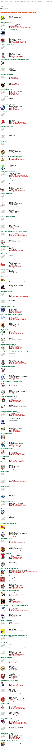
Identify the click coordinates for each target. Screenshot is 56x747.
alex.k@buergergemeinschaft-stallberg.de (19, 175)
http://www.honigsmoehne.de (18, 267)
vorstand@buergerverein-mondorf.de (18, 190)
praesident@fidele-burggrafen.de (18, 550)
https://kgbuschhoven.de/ (17, 536)
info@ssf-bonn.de (15, 677)
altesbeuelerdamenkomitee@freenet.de (19, 41)
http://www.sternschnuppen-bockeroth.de (20, 723)
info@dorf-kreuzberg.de (16, 182)
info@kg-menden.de (15, 378)
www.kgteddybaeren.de (17, 580)
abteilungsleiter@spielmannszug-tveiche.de (19, 700)
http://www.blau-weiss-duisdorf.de (18, 243)
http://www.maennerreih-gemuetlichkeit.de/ (20, 356)
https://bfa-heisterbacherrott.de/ (18, 168)
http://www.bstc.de (16, 109)
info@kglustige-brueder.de (16, 564)
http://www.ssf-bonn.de (17, 678)
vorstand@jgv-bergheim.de (17, 347)
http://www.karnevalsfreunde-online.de (19, 363)
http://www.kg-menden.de (17, 379)
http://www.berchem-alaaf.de (18, 333)
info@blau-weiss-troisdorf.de (17, 617)
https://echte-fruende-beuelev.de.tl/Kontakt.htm (20, 280)
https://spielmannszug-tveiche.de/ (18, 701)
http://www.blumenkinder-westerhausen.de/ (20, 505)
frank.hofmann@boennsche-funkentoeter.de (20, 122)
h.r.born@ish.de (15, 295)
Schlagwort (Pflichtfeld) (4, 4)
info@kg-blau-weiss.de (16, 497)
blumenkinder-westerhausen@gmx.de (18, 504)
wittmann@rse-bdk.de (16, 670)
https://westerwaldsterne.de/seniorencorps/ (20, 610)
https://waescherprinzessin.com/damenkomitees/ (21, 27)
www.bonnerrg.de (16, 94)
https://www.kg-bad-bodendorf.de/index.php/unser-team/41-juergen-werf (24, 571)
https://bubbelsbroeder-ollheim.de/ (19, 454)
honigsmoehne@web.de (16, 266)
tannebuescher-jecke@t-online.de (18, 159)
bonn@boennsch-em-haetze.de (17, 414)
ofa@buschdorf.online (16, 661)
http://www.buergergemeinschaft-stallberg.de (20, 176)
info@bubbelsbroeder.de (16, 453)
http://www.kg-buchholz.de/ (17, 588)
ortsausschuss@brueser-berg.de (18, 654)
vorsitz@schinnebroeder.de (17, 407)
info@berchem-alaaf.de (16, 332)
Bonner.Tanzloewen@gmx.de (17, 114)
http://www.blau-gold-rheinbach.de (19, 632)
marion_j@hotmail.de (16, 623)
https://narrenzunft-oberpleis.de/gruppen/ (20, 61)
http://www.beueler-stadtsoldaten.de (19, 57)
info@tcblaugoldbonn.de (16, 715)
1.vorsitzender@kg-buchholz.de (17, 587)
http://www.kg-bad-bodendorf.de (18, 572)
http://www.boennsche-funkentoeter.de (19, 123)
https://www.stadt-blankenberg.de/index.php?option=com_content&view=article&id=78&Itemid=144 (30, 228)
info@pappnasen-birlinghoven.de (18, 234)
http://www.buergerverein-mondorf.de (19, 191)
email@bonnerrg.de (15, 93)
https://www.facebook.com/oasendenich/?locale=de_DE (22, 647)
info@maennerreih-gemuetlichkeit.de (18, 355)
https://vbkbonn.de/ (16, 738)
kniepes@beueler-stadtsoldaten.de (18, 56)
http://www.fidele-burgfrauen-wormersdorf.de (20, 296)
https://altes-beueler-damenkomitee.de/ (19, 42)
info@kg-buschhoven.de (16, 535)
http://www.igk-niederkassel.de (18, 341)
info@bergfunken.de (15, 326)
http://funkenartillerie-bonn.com (18, 312)
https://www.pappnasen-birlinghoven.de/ (20, 235)
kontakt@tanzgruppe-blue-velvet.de (18, 318)
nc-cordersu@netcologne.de (17, 311)
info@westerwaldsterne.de (16, 609)
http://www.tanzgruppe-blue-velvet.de (19, 319)
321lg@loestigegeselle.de (16, 445)
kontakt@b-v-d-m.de (15, 71)
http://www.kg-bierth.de (17, 469)
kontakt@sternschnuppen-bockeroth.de (19, 722)
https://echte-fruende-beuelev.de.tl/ (19, 281)
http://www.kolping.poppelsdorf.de (18, 602)
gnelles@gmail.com (15, 84)
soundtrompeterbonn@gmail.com (18, 693)
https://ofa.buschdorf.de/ (17, 662)
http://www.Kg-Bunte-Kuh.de (18, 385)
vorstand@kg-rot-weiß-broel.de (17, 460)
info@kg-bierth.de (15, 468)
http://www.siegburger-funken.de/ (18, 685)
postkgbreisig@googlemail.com (17, 400)
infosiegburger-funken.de (16, 684)
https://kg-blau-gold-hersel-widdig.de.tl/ (19, 481)
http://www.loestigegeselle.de (18, 446)
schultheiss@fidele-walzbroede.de (18, 594)
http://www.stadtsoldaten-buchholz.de (19, 708)
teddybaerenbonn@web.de (17, 579)
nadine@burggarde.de (16, 206)
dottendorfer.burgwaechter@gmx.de (18, 542)
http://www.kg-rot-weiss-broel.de (18, 461)
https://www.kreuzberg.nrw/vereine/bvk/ (19, 183)
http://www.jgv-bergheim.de (17, 348)
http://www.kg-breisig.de (17, 401)
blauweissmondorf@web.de (17, 33)
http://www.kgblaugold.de (17, 431)
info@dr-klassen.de (15, 78)
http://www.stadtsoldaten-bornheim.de (19, 526)
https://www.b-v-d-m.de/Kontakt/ (17, 153)
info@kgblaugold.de (15, 430)
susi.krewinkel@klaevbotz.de (17, 557)
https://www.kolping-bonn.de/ (18, 595)
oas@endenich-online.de (16, 646)
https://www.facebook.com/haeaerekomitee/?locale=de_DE (23, 19)
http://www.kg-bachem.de (17, 393)
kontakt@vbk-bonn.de (16, 737)
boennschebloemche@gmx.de (17, 250)
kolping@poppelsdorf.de (16, 601)
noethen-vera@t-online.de (16, 26)
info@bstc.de (14, 108)
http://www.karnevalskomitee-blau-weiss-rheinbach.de (22, 422)
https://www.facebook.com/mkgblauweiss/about (21, 34)
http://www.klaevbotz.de (17, 558)
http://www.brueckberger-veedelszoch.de (20, 744)
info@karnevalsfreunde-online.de (18, 362)
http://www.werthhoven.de (17, 196)
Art (0, 6)
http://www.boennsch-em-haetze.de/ (19, 415)
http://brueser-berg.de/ (16, 655)
